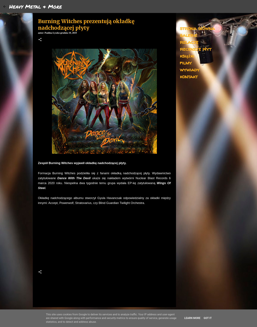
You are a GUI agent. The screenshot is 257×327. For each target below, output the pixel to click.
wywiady (189, 69)
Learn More (192, 318)
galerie (188, 35)
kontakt (189, 76)
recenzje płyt (195, 48)
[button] (40, 40)
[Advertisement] (104, 238)
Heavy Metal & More (35, 6)
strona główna (197, 28)
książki (187, 55)
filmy (186, 62)
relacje (189, 42)
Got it (208, 318)
